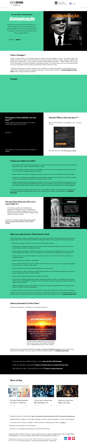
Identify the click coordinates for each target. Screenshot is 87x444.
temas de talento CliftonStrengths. (52, 361)
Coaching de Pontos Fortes (61, 351)
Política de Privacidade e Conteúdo (40, 440)
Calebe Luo (63, 422)
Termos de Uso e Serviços (25, 440)
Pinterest (7, 151)
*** (76, 117)
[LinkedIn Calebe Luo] (65, 438)
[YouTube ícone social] (73, 438)
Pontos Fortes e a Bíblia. (70, 150)
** (10, 120)
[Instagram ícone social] (69, 438)
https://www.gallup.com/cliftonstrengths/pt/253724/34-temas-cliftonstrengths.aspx (53, 416)
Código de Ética (52, 440)
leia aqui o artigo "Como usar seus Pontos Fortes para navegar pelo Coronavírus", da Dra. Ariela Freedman (20, 221)
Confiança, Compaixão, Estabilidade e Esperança (48, 349)
